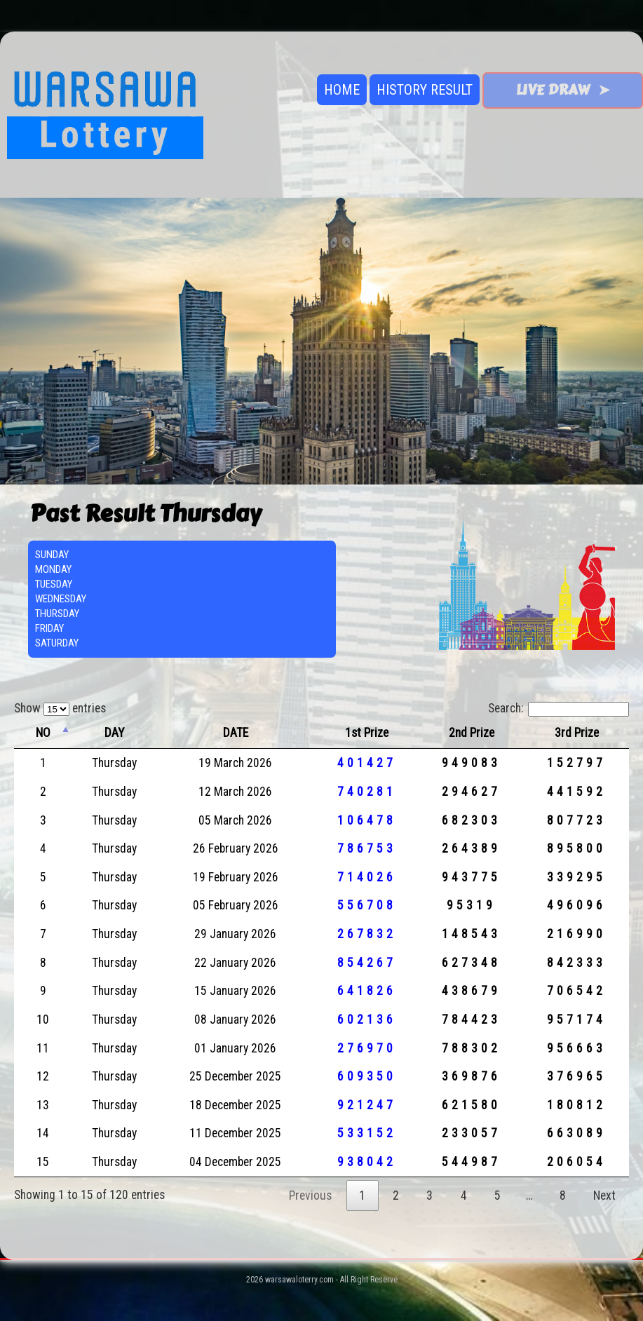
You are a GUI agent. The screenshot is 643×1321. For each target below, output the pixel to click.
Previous (310, 1195)
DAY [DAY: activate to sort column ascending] (114, 733)
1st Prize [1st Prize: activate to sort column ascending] (366, 733)
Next (604, 1195)
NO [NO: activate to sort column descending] (43, 733)
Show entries (60, 708)
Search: (558, 708)
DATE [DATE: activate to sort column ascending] (235, 733)
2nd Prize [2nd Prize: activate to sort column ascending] (471, 733)
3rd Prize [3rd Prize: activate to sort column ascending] (577, 733)
